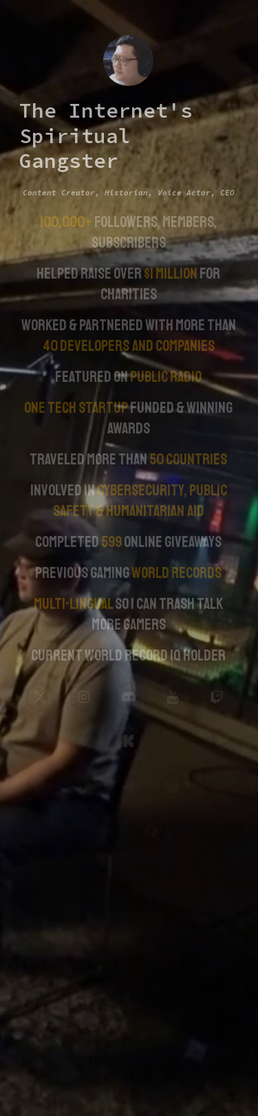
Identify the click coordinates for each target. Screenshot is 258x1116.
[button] (39, 697)
